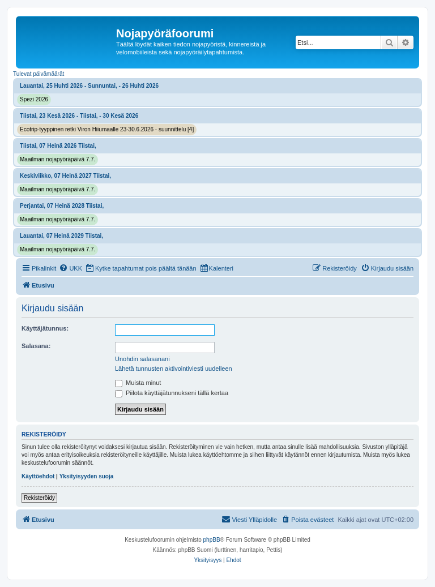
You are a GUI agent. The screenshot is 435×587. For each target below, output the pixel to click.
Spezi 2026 (34, 99)
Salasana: (36, 345)
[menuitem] (70, 268)
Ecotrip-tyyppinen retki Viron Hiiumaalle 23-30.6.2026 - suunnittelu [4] (107, 129)
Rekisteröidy (39, 498)
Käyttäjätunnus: (45, 328)
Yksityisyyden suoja (86, 476)
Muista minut (138, 382)
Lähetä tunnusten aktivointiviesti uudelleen (173, 368)
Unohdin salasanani (142, 358)
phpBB (211, 540)
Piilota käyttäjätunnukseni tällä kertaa (171, 392)
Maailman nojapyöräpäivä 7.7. (57, 159)
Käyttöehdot (38, 476)
